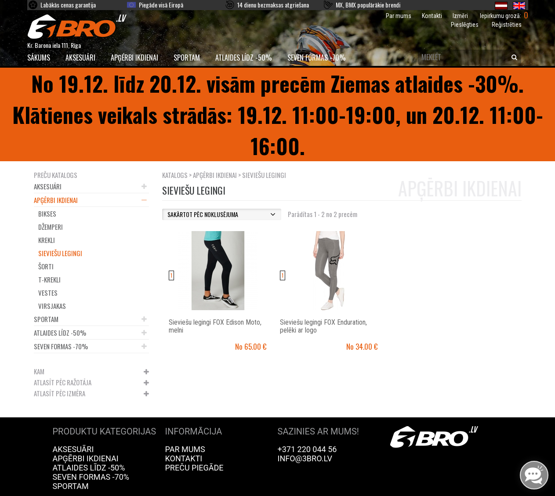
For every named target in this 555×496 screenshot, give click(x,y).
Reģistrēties (507, 24)
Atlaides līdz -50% (243, 57)
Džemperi (50, 227)
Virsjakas (52, 306)
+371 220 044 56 (307, 449)
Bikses (47, 213)
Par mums (398, 15)
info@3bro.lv (305, 458)
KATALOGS (175, 175)
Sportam (187, 57)
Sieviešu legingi (60, 253)
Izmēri (460, 15)
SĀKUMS (38, 57)
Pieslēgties (465, 24)
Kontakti (432, 15)
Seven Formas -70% (316, 57)
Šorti (46, 266)
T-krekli (49, 279)
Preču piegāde (194, 467)
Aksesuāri (80, 57)
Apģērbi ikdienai (134, 57)
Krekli (46, 240)
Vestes (48, 292)
